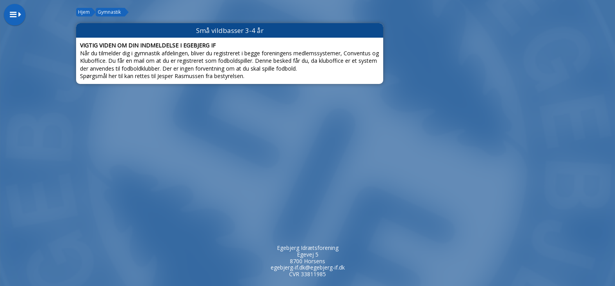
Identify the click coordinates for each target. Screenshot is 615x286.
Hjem (84, 12)
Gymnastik (109, 12)
